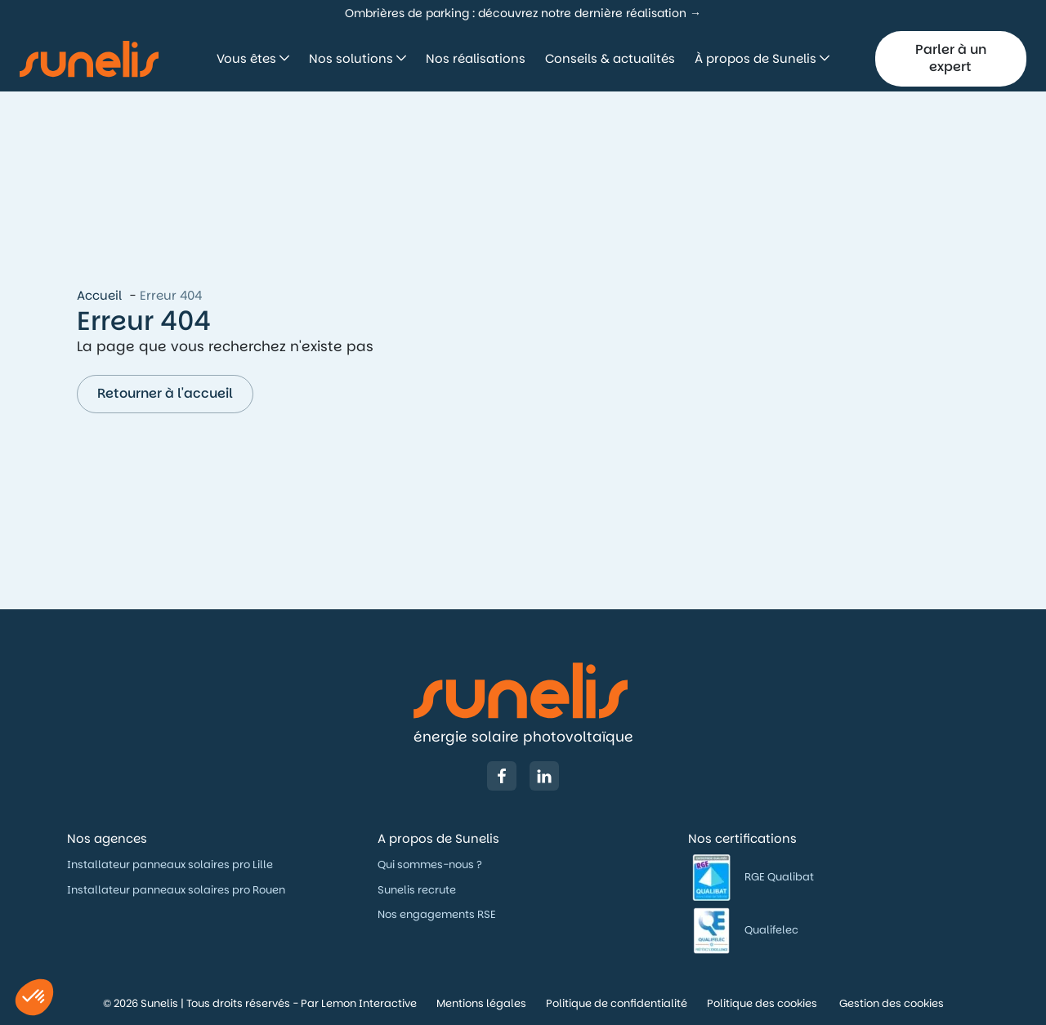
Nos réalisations (475, 58)
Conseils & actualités (610, 58)
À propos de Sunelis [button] (757, 58)
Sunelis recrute (417, 890)
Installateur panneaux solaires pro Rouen (176, 890)
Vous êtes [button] (248, 58)
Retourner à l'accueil (165, 393)
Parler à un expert (950, 58)
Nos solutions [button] (352, 58)
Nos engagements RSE (437, 914)
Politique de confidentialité (616, 1003)
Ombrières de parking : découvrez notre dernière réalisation (515, 13)
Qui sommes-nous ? (431, 864)
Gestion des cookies (891, 1003)
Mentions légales (481, 1003)
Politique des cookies (763, 1003)
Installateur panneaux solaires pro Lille (170, 864)
